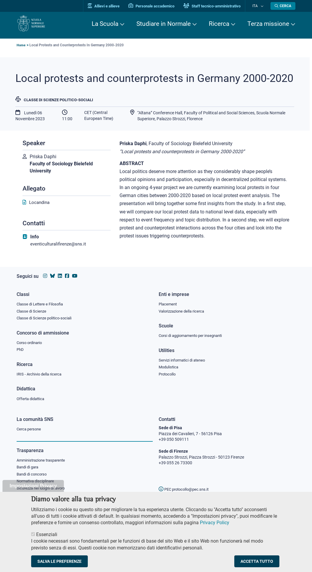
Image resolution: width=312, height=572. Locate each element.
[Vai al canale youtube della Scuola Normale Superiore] (74, 274)
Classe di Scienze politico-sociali (61, 99)
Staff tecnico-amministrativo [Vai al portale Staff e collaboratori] (217, 6)
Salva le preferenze (59, 561)
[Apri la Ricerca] (282, 6)
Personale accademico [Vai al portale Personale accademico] (157, 6)
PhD (20, 348)
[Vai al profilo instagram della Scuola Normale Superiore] (45, 274)
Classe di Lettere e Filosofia (41, 302)
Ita (257, 5)
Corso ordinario (31, 341)
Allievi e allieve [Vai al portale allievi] (109, 6)
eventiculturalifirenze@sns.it (59, 244)
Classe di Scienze (32, 309)
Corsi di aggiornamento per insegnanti (194, 334)
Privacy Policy (214, 523)
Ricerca (219, 23)
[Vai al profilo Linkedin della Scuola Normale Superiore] (60, 274)
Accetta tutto (257, 561)
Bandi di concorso (33, 475)
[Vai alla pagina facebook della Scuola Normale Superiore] (67, 274)
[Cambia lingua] (262, 6)
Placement (168, 302)
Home (21, 45)
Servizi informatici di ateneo (184, 359)
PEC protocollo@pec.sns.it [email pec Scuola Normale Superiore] (186, 489)
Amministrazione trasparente (43, 460)
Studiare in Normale (163, 23)
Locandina (40, 203)
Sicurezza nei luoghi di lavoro (43, 489)
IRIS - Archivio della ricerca (41, 373)
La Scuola (105, 23)
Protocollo (168, 373)
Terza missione (268, 23)
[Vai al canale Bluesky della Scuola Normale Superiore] (52, 274)
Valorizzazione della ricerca (183, 309)
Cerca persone (30, 429)
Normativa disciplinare (37, 482)
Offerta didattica (32, 398)
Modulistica (169, 366)
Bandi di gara (29, 468)
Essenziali (46, 534)
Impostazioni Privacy (33, 485)
